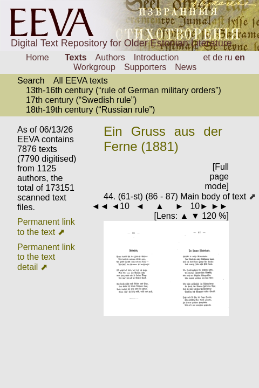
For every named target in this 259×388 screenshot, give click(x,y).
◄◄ (100, 206)
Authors (110, 57)
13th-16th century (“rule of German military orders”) (123, 90)
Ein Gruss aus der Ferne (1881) (163, 139)
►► (219, 206)
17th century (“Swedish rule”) (81, 100)
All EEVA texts (80, 80)
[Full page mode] (217, 176)
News (185, 67)
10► (199, 206)
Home (37, 57)
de (217, 57)
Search (31, 80)
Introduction (156, 57)
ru (229, 57)
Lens (165, 215)
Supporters (145, 67)
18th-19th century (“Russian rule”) (90, 109)
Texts (76, 57)
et (206, 57)
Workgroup (94, 67)
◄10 (120, 206)
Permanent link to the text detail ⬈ (46, 257)
